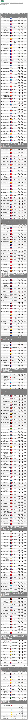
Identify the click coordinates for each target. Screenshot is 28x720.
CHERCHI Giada (6, 333)
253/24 (19, 264)
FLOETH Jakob (6, 256)
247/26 (19, 261)
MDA (12, 45)
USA (12, 23)
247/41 (19, 212)
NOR (12, 317)
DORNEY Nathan (6, 125)
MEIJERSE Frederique (5, 294)
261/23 (22, 314)
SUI (12, 86)
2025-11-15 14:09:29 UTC (6, 276)
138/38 (22, 335)
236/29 (22, 267)
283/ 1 (22, 347)
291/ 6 (19, 161)
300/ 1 (19, 395)
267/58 (19, 95)
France (14, 24)
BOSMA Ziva (6, 321)
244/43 (22, 205)
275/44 (19, 98)
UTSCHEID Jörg (6, 360)
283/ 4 (22, 285)
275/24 (19, 179)
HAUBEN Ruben (6, 234)
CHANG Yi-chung (6, 42)
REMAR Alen (6, 44)
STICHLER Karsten (6, 47)
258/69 (22, 121)
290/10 (19, 41)
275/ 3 (22, 350)
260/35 (19, 202)
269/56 (19, 91)
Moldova (15, 45)
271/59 (22, 86)
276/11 (22, 296)
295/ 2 (19, 23)
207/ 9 (22, 385)
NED (12, 20)
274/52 (22, 103)
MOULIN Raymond (6, 140)
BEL (12, 35)
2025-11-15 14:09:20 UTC (6, 146)
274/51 (22, 73)
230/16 (22, 362)
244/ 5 (22, 379)
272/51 (19, 97)
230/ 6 (22, 382)
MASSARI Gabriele (6, 134)
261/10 (19, 356)
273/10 (19, 285)
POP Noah (5, 83)
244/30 (19, 317)
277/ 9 (22, 302)
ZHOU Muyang (6, 245)
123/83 (22, 142)
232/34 (22, 329)
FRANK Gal (5, 233)
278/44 (22, 62)
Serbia (14, 264)
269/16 (22, 299)
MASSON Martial (6, 54)
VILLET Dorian (6, 86)
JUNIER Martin (6, 350)
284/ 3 (22, 236)
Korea (14, 150)
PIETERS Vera (6, 318)
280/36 (22, 59)
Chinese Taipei (15, 42)
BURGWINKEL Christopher (6, 133)
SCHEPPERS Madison (6, 177)
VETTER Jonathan (6, 38)
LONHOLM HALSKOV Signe (6, 199)
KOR (12, 150)
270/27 (19, 182)
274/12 (19, 236)
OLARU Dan (6, 45)
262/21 (19, 308)
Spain (14, 119)
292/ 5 (22, 26)
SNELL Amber (6, 324)
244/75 (19, 130)
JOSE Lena (5, 195)
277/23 (22, 188)
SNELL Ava (5, 315)
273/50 (19, 82)
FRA (12, 24)
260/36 (19, 203)
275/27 (22, 185)
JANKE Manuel (6, 92)
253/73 (19, 124)
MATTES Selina (6, 289)
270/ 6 (19, 347)
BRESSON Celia (6, 197)
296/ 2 (22, 20)
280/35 (22, 53)
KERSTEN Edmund (6, 363)
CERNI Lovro (6, 39)
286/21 (19, 47)
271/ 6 (22, 344)
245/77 (22, 127)
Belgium (15, 35)
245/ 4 (22, 376)
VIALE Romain (6, 59)
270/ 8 (19, 350)
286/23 (22, 41)
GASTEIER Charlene (7, 200)
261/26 (22, 332)
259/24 (22, 258)
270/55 (19, 107)
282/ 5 (22, 233)
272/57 (22, 106)
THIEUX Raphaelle (6, 206)
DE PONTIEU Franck (7, 98)
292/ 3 (19, 149)
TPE (12, 42)
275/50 (22, 92)
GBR (12, 60)
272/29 (22, 191)
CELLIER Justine (6, 279)
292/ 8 (22, 158)
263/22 (22, 300)
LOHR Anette (6, 377)
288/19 (22, 47)
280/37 (22, 89)
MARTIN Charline (6, 311)
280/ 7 (22, 288)
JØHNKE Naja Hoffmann (6, 285)
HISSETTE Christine (5, 383)
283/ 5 (22, 282)
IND (12, 68)
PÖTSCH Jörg (6, 353)
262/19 (19, 296)
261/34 (19, 197)
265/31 (22, 209)
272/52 (19, 100)
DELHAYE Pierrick (6, 131)
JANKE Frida (6, 280)
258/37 (19, 191)
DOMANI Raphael (6, 241)
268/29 (19, 205)
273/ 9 (19, 288)
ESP (12, 119)
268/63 (22, 98)
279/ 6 (19, 244)
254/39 (19, 200)
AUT (12, 289)
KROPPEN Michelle (6, 153)
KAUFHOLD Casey (6, 155)
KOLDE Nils (5, 63)
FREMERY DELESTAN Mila (6, 158)
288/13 (19, 32)
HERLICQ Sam (6, 50)
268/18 (19, 252)
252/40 (19, 206)
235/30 (22, 270)
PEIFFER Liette (6, 382)
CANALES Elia (6, 149)
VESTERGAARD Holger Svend (6, 62)
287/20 (22, 50)
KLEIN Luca (5, 74)
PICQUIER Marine (6, 179)
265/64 (19, 127)
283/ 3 (19, 282)
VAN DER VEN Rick (6, 21)
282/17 (22, 170)
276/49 (22, 65)
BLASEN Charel (6, 248)
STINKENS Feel (6, 41)
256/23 (19, 302)
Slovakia (15, 80)
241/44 (19, 209)
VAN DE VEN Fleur (6, 168)
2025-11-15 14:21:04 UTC (6, 392)
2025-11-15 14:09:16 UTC (6, 16)
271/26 (19, 188)
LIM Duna (5, 150)
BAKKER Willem (6, 20)
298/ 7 (22, 397)
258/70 (19, 104)
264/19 (19, 255)
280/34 (22, 104)
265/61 (19, 103)
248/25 (19, 267)
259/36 (22, 206)
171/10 (22, 388)
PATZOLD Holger (6, 354)
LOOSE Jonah (6, 262)
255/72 (22, 130)
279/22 (22, 176)
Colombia (15, 323)
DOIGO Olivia (6, 152)
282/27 (22, 56)
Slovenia (15, 104)
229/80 (19, 139)
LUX (12, 74)
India (14, 68)
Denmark (15, 62)
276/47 (22, 109)
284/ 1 (19, 344)
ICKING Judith (6, 182)
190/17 (22, 365)
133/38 (19, 332)
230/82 (22, 136)
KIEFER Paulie (6, 385)
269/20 (22, 252)
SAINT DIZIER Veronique (6, 380)
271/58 (22, 101)
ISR (12, 26)
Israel (14, 26)
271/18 (22, 244)
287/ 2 (22, 279)
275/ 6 (19, 291)
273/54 (22, 115)
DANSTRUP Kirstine (7, 164)
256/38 (22, 202)
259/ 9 (22, 356)
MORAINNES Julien (6, 89)
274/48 (19, 85)
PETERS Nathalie (6, 203)
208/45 (22, 215)
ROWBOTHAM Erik (6, 71)
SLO (12, 104)
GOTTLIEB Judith (6, 186)
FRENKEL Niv (6, 26)
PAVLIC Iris (5, 330)
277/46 (22, 94)
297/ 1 (22, 155)
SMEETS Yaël (6, 27)
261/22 (22, 255)
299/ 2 (22, 398)
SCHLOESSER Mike (7, 401)
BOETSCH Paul (6, 53)
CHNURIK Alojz (6, 80)
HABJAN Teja (6, 192)
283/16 (22, 182)
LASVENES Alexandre (5, 77)
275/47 (19, 79)
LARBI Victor (6, 137)
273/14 (19, 241)
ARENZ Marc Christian (6, 259)
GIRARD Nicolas (6, 395)
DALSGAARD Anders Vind (6, 30)
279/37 (19, 88)
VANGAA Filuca (6, 308)
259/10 (22, 353)
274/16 (22, 247)
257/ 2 (19, 385)
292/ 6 (19, 26)
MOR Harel (5, 225)
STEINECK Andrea (6, 189)
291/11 (22, 29)
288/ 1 (19, 279)
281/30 (22, 76)
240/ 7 (19, 382)
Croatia (14, 39)
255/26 (19, 320)
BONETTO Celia (6, 320)
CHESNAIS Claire (6, 185)
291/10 (22, 161)
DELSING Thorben (6, 237)
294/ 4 (19, 20)
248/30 (22, 320)
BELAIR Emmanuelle (6, 376)
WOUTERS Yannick (6, 122)
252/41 (22, 212)
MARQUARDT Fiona (7, 283)
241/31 (19, 323)
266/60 (19, 106)
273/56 (22, 88)
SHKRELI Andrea (6, 118)
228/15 (19, 365)
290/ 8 (19, 152)
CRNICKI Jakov (6, 244)
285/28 (19, 56)
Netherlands (15, 20)
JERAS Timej (6, 104)
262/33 (19, 194)
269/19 (22, 261)
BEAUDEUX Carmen (6, 374)
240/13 (19, 362)
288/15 (19, 53)
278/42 (22, 95)
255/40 (22, 203)
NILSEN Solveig (6, 317)
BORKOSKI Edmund (7, 356)
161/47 (22, 218)
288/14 (19, 155)
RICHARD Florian (6, 267)
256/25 (22, 264)
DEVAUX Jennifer (6, 170)
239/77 (19, 133)
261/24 (22, 311)
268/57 (19, 101)
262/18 (19, 294)
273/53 (22, 97)
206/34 (19, 329)
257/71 (19, 109)
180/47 (19, 215)
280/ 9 (22, 239)
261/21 (19, 258)
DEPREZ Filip (6, 366)
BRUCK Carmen (6, 209)
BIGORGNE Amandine (5, 218)
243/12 (19, 359)
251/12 (22, 359)
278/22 (19, 185)
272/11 (19, 305)
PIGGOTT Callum (6, 60)
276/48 (22, 70)
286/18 (19, 50)
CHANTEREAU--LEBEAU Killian (6, 48)
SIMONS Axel (6, 35)
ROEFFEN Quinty (6, 167)
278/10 (22, 241)
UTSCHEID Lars (6, 95)
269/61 (22, 100)
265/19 (22, 308)
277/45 (22, 67)
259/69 (19, 121)
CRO (12, 39)
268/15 (19, 299)
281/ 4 (19, 230)
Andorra (14, 365)
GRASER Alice (6, 388)
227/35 (22, 326)
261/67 (22, 124)
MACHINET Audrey (6, 171)
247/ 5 (19, 379)
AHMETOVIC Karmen (7, 335)
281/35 (19, 86)
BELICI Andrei (6, 230)
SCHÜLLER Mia (6, 314)
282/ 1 (19, 374)
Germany (15, 38)
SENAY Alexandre (6, 57)
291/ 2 (22, 227)
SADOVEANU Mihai (6, 268)
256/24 (19, 326)
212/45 (19, 218)
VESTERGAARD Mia (7, 183)
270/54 (19, 94)
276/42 (19, 76)
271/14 (22, 291)
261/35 (22, 197)
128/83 (19, 142)
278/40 (22, 85)
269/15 (22, 297)
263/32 (19, 199)
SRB (12, 264)
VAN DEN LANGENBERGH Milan (6, 239)
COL (12, 323)
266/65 (22, 107)
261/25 (22, 323)
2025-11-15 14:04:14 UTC (6, 339)
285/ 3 (19, 227)
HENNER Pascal (6, 347)
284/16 (19, 167)
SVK (12, 80)
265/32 (22, 194)
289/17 (22, 44)
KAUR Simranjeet (6, 165)
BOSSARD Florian (6, 24)
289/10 (19, 170)
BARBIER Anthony (6, 32)
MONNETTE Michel (6, 357)
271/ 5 (19, 353)
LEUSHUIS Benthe (6, 326)
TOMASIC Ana (6, 332)
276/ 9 (19, 239)
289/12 (19, 35)
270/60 (22, 112)
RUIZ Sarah (5, 212)
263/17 (19, 311)
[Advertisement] (14, 9)
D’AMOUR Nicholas (6, 23)
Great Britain (15, 60)
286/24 (19, 38)
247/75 (22, 133)
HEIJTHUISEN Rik (6, 247)
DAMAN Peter (6, 342)
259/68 (19, 115)
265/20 (22, 317)
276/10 (22, 294)
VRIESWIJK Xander (6, 250)
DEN (12, 62)
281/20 (22, 173)
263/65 (19, 112)
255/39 (22, 199)
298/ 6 (19, 400)
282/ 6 (22, 230)
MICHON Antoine (6, 128)
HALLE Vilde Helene (7, 327)
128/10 (19, 388)
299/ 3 (19, 398)
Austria (14, 289)
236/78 (19, 136)
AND (12, 365)
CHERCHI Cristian (6, 119)
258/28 (22, 305)
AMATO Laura (6, 174)
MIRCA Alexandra (6, 161)
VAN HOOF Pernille (6, 297)
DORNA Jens (6, 110)
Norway (15, 317)
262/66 (19, 118)
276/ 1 (22, 374)
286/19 (19, 62)
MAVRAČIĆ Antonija (6, 288)
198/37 (19, 335)
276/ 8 (19, 233)
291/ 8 (19, 29)
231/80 (22, 139)
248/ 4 (19, 376)
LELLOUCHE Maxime (6, 101)
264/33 (22, 200)
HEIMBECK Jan (6, 351)
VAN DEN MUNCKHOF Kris (6, 300)
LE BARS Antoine (6, 56)
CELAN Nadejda (6, 188)
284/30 (19, 67)
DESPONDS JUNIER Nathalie (6, 379)
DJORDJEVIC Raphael (6, 264)
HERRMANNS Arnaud (6, 253)
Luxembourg (15, 74)
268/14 (19, 297)
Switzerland (15, 86)
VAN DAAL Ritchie (6, 65)
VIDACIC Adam (6, 231)
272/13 (19, 300)
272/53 (19, 89)
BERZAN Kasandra (6, 305)
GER (12, 38)
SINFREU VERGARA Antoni (6, 365)
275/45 (19, 92)
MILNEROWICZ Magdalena (6, 329)
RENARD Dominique (7, 344)
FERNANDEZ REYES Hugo (6, 272)
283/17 (19, 173)
